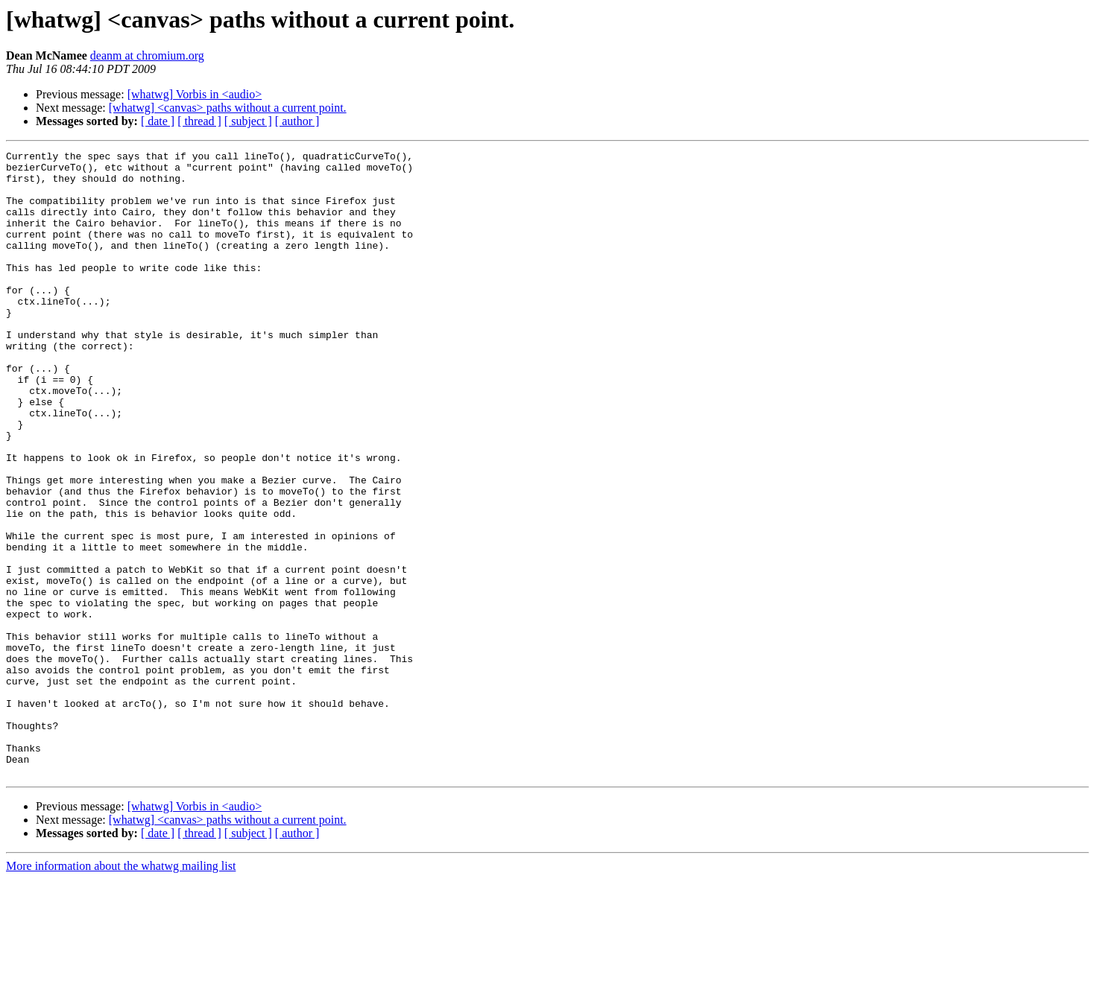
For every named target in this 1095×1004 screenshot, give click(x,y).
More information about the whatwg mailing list (121, 991)
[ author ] (297, 121)
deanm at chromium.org (147, 55)
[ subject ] (248, 121)
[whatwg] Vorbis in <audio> (194, 94)
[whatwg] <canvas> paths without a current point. (228, 107)
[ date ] (157, 121)
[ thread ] (199, 121)
